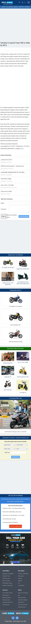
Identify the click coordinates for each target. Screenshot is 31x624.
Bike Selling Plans (6, 597)
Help (19, 597)
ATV (19, 583)
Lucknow (8, 580)
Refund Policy (21, 602)
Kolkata (4, 585)
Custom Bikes (21, 585)
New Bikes (27, 7)
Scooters (20, 578)
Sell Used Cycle (6, 604)
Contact (20, 600)
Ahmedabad (5, 583)
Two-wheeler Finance (7, 593)
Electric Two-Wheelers (23, 573)
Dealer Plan (21, 7)
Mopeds (20, 580)
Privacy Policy (24, 604)
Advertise (23, 597)
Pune (8, 576)
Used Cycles (10, 585)
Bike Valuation (5, 595)
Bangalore (4, 573)
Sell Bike (3, 7)
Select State (19, 2)
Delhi (3, 580)
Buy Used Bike (9, 7)
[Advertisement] (15, 24)
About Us (20, 593)
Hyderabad (10, 573)
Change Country (21, 607)
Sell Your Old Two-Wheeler (15, 495)
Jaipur (10, 583)
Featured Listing (6, 600)
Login (24, 2)
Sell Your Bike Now (15, 526)
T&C (19, 604)
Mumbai (4, 576)
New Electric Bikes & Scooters (15, 348)
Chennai (4, 578)
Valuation (16, 7)
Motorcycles (21, 576)
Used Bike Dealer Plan (7, 602)
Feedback (25, 600)
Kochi (8, 578)
